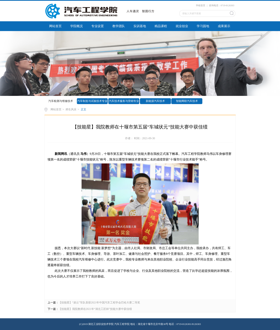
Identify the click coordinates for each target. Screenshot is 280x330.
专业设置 (97, 26)
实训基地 (139, 26)
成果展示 (224, 26)
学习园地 (203, 26)
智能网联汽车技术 (187, 101)
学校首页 (200, 5)
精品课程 (161, 26)
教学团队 (118, 26)
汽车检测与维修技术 (60, 101)
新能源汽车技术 (155, 101)
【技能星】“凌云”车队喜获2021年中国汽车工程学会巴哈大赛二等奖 (99, 302)
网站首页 (55, 26)
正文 (83, 109)
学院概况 (76, 26)
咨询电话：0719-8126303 (221, 5)
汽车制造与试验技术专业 (92, 101)
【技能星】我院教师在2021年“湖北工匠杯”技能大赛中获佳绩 (95, 309)
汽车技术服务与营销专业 (124, 101)
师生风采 (71, 109)
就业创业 (182, 26)
